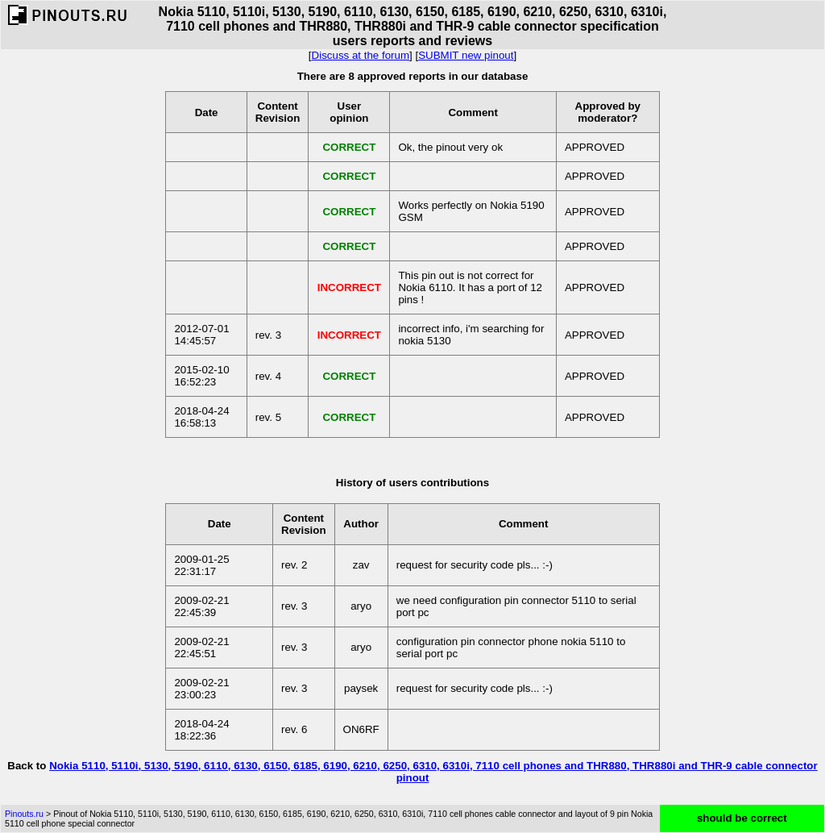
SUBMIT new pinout (465, 55)
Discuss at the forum (360, 55)
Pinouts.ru (24, 813)
